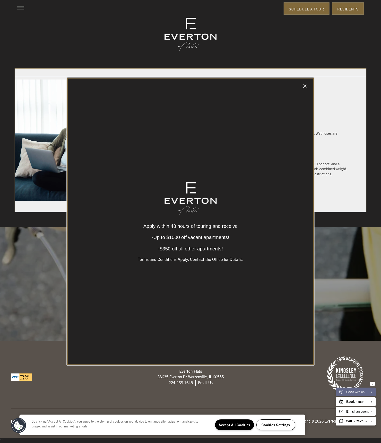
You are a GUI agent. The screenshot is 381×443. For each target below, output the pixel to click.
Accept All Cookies (234, 425)
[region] (162, 425)
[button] (18, 425)
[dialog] (190, 221)
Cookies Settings (275, 425)
